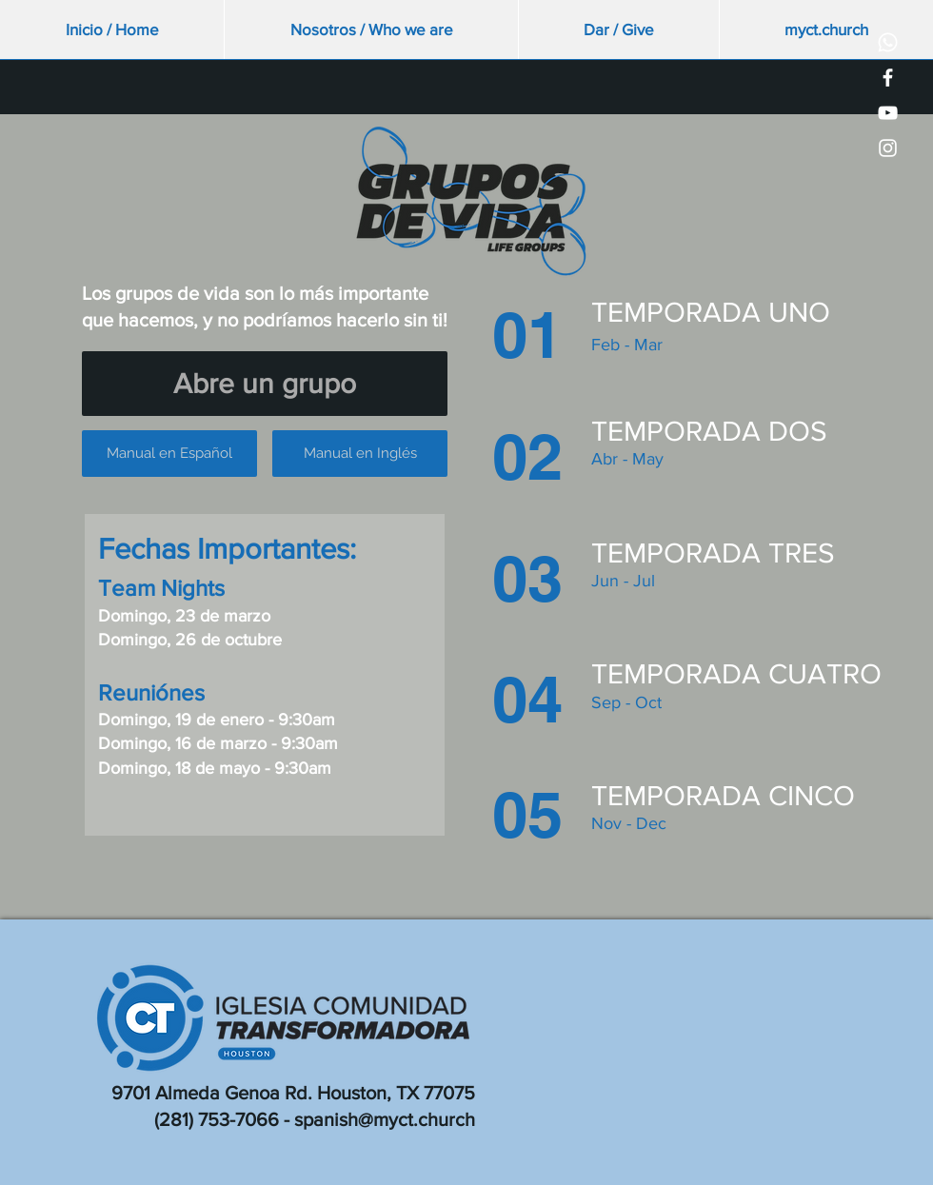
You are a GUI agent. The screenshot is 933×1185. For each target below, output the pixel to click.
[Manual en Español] (169, 453)
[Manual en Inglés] (359, 453)
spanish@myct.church (384, 1119)
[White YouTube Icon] (888, 113)
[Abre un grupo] (264, 383)
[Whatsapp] (888, 42)
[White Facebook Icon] (888, 77)
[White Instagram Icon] (888, 148)
